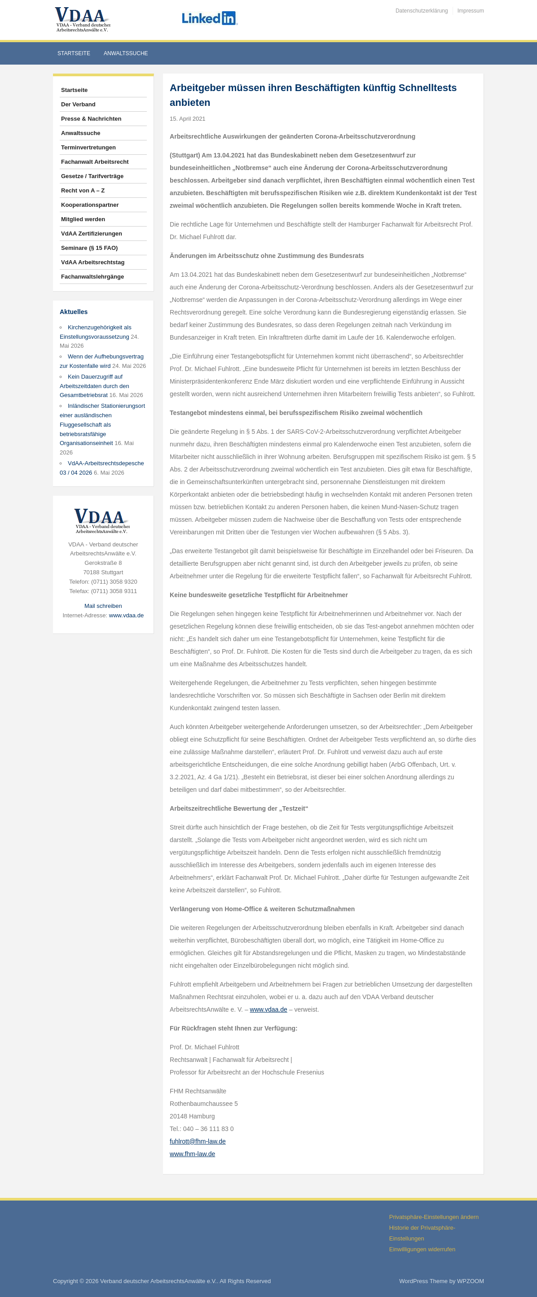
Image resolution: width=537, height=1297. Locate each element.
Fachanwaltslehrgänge (92, 276)
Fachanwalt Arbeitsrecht (95, 161)
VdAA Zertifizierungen (91, 233)
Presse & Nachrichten (91, 118)
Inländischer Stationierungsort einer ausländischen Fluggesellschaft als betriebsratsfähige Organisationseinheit (102, 424)
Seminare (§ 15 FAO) (89, 248)
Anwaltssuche (126, 53)
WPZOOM (470, 1281)
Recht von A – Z (83, 190)
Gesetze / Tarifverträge (92, 176)
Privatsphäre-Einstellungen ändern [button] (434, 1217)
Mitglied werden (83, 219)
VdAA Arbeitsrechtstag (92, 262)
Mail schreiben (103, 606)
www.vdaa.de (126, 615)
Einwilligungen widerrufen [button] (422, 1249)
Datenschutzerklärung (422, 11)
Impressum (471, 11)
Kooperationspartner (90, 204)
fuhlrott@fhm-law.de (198, 1141)
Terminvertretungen (88, 147)
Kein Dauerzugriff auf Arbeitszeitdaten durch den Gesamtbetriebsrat (94, 386)
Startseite (73, 53)
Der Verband (78, 104)
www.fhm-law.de (192, 1153)
